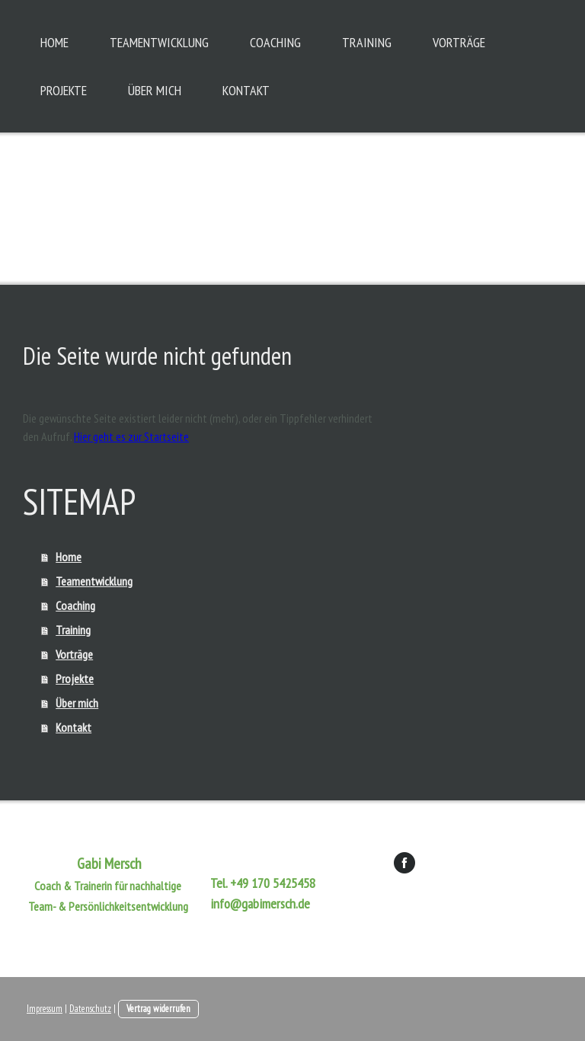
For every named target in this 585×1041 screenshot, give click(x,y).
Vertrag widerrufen (158, 1008)
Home (54, 42)
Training (367, 42)
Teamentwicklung (159, 42)
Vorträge (459, 42)
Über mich (154, 90)
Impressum (44, 1008)
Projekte (63, 90)
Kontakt (246, 90)
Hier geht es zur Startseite (131, 436)
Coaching (275, 42)
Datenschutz (90, 1008)
